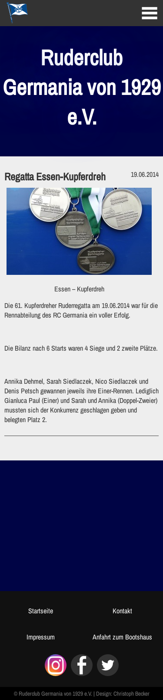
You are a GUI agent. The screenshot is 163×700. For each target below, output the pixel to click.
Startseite (40, 610)
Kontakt (122, 610)
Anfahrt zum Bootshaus (122, 637)
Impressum (41, 637)
